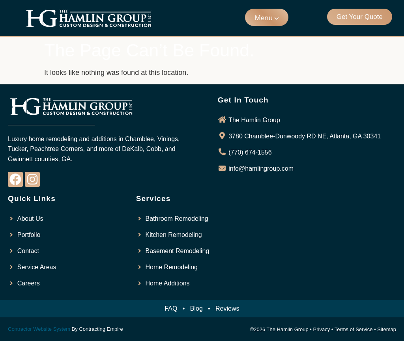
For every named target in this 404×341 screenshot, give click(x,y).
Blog (196, 308)
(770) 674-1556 (249, 152)
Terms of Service (354, 329)
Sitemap (386, 329)
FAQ (171, 308)
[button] (266, 17)
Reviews (227, 308)
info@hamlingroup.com (261, 168)
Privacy (321, 329)
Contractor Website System (39, 329)
